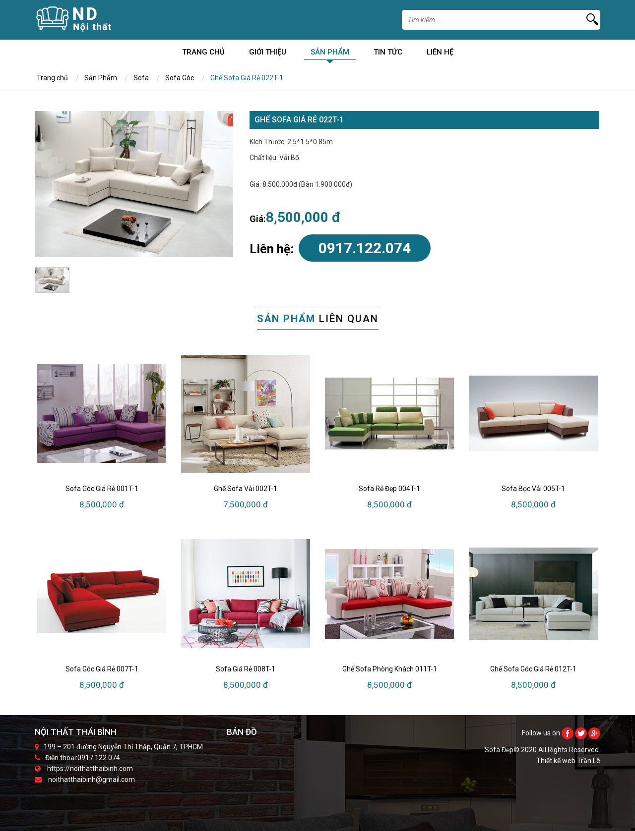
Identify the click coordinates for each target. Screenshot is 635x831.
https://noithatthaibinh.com (90, 769)
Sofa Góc (179, 78)
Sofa (141, 78)
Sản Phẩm (330, 54)
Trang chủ (203, 54)
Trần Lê (588, 761)
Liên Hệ (440, 54)
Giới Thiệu (267, 54)
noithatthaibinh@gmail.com (91, 779)
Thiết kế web (556, 761)
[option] (134, 184)
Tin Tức (388, 54)
